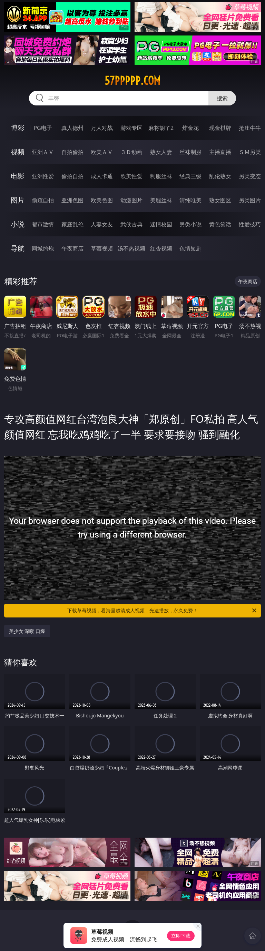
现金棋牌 (220, 128)
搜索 (222, 98)
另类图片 (250, 200)
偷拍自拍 (72, 176)
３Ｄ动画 (131, 152)
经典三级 (190, 176)
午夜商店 (72, 248)
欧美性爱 (131, 176)
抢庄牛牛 (250, 128)
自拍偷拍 (72, 152)
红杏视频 (161, 248)
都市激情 (43, 224)
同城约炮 (43, 248)
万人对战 (102, 128)
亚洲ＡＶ (43, 152)
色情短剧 (190, 248)
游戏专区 (131, 128)
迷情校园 (161, 224)
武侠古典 (131, 224)
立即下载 (180, 935)
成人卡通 (102, 176)
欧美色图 (102, 200)
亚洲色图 (72, 200)
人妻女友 (102, 224)
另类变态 (250, 176)
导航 (17, 248)
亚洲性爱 (43, 176)
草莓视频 (102, 248)
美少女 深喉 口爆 (27, 631)
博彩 (17, 127)
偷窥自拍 (43, 200)
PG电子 (42, 128)
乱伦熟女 (220, 176)
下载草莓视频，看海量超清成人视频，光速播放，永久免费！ (162, 610)
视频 (17, 151)
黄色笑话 (220, 224)
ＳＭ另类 (250, 152)
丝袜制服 (190, 152)
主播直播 (220, 152)
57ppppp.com (132, 81)
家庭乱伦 (72, 224)
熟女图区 (220, 200)
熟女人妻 (161, 152)
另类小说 (190, 224)
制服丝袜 (161, 176)
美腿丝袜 (161, 200)
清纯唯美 (190, 200)
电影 (17, 176)
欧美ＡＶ (102, 152)
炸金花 (190, 128)
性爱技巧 (250, 224)
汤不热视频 (131, 248)
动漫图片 (131, 200)
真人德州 (72, 128)
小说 (17, 224)
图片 (17, 200)
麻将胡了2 (161, 128)
